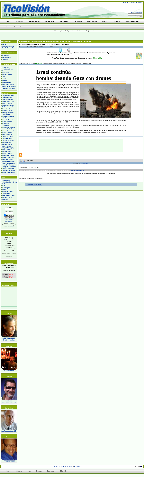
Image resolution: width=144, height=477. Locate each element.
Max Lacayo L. (7, 150)
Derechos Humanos (9, 109)
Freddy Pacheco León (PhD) (7, 113)
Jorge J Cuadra (7, 136)
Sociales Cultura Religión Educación (8, 165)
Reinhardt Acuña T (8, 155)
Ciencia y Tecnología (9, 182)
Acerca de (126, 2)
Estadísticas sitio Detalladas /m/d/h (7, 47)
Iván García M (7, 134)
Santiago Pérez (7, 159)
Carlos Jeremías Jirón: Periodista (7, 106)
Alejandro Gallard (8, 96)
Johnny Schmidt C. (9, 140)
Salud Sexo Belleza (9, 86)
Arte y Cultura (7, 103)
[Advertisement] (34, 35)
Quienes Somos (7, 191)
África (4, 78)
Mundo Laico (6, 151)
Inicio (4, 44)
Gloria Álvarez (7, 122)
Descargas (6, 188)
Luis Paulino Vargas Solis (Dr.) (7, 147)
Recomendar (78, 466)
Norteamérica (7, 71)
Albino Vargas (7, 97)
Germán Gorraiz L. (8, 120)
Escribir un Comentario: (34, 185)
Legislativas (6, 57)
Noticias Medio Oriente (40, 41)
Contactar (133, 2)
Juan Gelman (6, 142)
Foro (4, 190)
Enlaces (5, 186)
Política (5, 199)
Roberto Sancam (8, 157)
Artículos (27, 41)
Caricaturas (6, 180)
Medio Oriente (7, 75)
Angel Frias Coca (8, 101)
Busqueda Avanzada (136, 12)
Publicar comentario (77, 170)
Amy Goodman (7, 99)
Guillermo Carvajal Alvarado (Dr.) (8, 128)
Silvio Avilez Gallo (8, 163)
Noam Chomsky (7, 153)
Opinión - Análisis (8, 172)
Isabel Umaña (7, 133)
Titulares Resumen (8, 88)
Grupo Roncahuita (8, 131)
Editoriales (6, 184)
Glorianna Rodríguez (5, 124)
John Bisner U (7, 138)
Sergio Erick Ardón (8, 161)
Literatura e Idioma (8, 195)
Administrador (85, 163)
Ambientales (6, 82)
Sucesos (5, 59)
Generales (5, 55)
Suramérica (6, 73)
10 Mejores (6, 193)
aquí (12, 226)
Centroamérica (7, 69)
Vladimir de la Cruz (8, 170)
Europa (4, 80)
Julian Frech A (7, 144)
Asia (3, 76)
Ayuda (140, 2)
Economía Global (8, 84)
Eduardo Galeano (8, 111)
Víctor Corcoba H (8, 168)
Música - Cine (7, 197)
